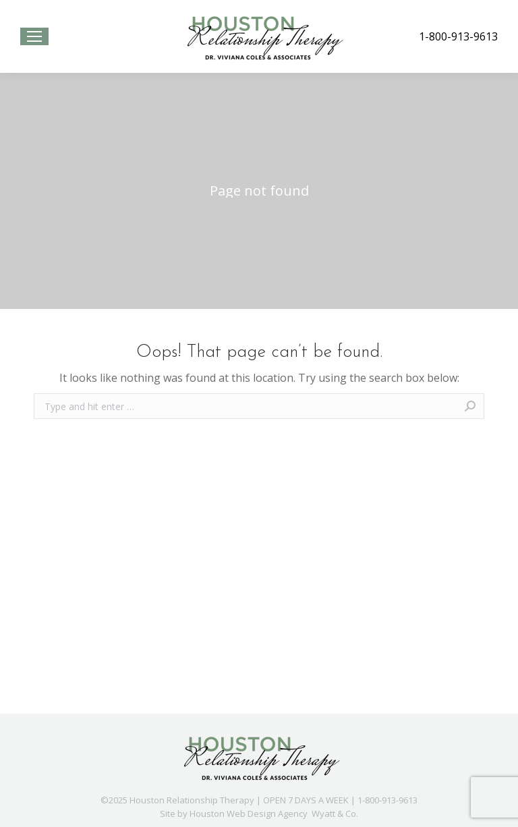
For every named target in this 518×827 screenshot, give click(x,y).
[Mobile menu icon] (34, 36)
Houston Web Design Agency (249, 813)
